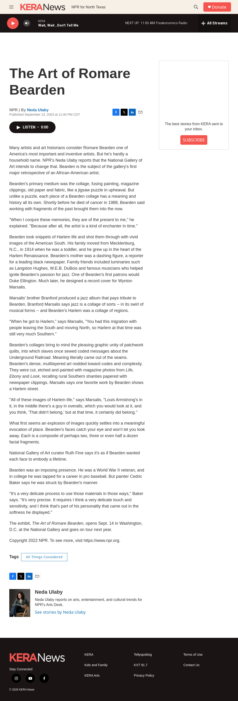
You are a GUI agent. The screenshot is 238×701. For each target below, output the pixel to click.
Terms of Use (192, 654)
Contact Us (191, 665)
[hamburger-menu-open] (11, 7)
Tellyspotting (143, 654)
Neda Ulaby (38, 110)
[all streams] (214, 23)
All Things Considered (44, 557)
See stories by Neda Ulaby (60, 612)
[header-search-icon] (196, 7)
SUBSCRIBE (194, 140)
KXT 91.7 (140, 665)
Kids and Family (96, 665)
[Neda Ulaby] (19, 603)
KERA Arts (91, 675)
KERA (88, 654)
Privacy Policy (144, 675)
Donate (219, 7)
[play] (13, 23)
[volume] (27, 23)
